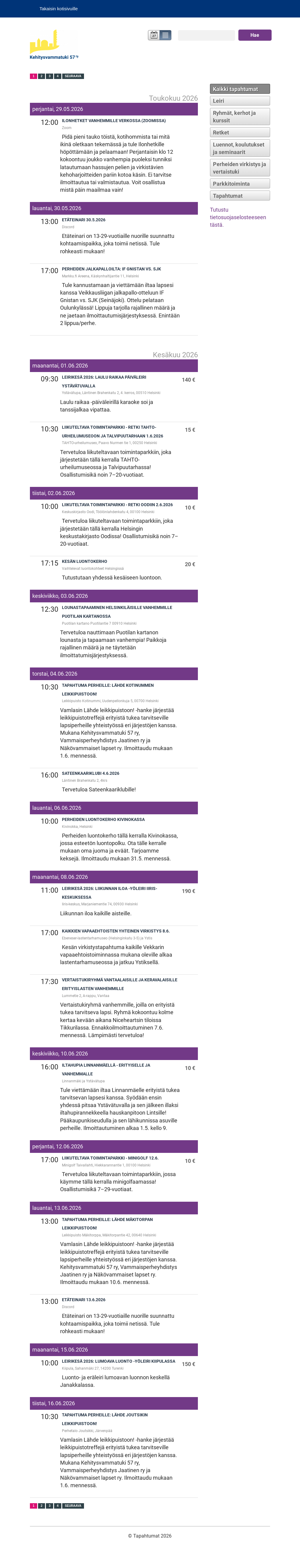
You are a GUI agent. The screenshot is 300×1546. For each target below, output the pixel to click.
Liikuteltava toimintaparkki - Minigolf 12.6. (110, 1158)
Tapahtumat (228, 196)
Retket (221, 132)
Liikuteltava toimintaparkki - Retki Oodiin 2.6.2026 (117, 504)
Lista (166, 36)
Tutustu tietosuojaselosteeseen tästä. (238, 217)
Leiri (218, 101)
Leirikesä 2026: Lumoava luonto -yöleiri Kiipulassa (118, 1361)
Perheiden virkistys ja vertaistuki (239, 168)
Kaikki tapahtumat (235, 89)
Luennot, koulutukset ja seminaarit (238, 148)
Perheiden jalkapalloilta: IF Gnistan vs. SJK (111, 269)
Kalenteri (153, 36)
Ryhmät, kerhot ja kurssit (234, 117)
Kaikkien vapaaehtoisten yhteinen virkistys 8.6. (116, 931)
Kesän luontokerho (84, 561)
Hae (254, 35)
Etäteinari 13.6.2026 (83, 1299)
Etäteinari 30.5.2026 (83, 219)
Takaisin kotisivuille (59, 8)
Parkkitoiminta (231, 184)
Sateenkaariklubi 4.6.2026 (90, 773)
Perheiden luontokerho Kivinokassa (103, 819)
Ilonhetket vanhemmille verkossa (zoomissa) (114, 120)
